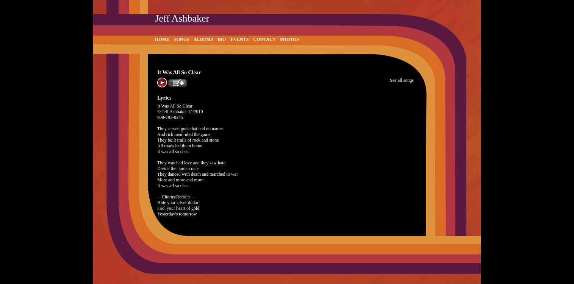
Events (239, 39)
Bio (221, 39)
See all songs (402, 80)
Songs (181, 39)
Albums (203, 39)
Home (162, 39)
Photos (289, 39)
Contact (264, 39)
